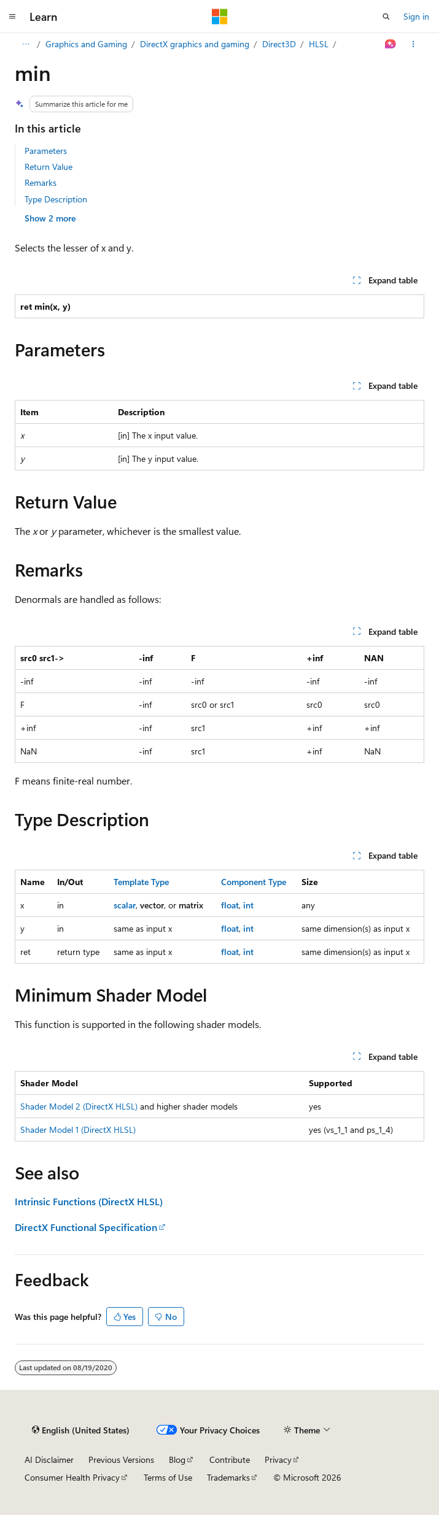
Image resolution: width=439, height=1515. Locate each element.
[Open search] (386, 17)
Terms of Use (168, 1477)
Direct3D (279, 44)
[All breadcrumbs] (25, 44)
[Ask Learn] (391, 44)
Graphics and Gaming (86, 44)
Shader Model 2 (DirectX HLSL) (79, 1106)
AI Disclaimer (49, 1459)
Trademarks (228, 1477)
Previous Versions (121, 1459)
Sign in (416, 16)
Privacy (278, 1459)
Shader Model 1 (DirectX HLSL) (78, 1129)
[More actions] (413, 44)
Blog (177, 1459)
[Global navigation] (12, 17)
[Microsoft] (220, 17)
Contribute (229, 1459)
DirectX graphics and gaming (194, 44)
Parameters (46, 150)
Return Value (48, 166)
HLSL (318, 44)
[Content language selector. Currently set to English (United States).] (81, 1430)
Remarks (40, 182)
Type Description (56, 199)
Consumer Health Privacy (72, 1477)
